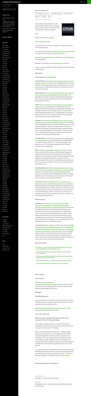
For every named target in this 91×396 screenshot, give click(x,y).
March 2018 (5, 93)
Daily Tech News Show (41, 10)
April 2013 (4, 209)
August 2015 (5, 154)
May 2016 (4, 136)
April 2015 (4, 162)
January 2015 (5, 168)
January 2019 (5, 73)
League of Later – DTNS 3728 (8, 28)
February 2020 (5, 47)
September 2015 (6, 152)
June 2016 (4, 134)
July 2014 (4, 179)
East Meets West (6, 227)
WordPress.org (5, 250)
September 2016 (6, 128)
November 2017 (6, 101)
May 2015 (4, 160)
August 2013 (5, 201)
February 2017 (5, 118)
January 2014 (5, 191)
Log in (3, 244)
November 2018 (6, 77)
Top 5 (3, 235)
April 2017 (4, 114)
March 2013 (5, 211)
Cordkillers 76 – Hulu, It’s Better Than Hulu (54, 377)
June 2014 (4, 181)
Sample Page (83, 1)
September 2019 (6, 57)
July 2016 (4, 132)
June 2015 (4, 158)
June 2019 (4, 63)
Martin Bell (69, 57)
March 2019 (5, 69)
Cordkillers (4, 221)
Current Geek (5, 223)
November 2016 (6, 124)
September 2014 (6, 176)
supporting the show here (63, 51)
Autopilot (4, 219)
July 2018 (4, 85)
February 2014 (5, 189)
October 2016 (5, 126)
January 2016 (5, 144)
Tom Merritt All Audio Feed (11, 2)
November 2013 (6, 195)
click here (51, 37)
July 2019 (4, 61)
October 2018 (5, 79)
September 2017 (6, 104)
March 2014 (5, 187)
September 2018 (6, 81)
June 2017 (4, 110)
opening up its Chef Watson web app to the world (53, 150)
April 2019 (4, 67)
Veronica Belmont (50, 77)
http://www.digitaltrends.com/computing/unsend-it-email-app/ (52, 263)
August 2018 (5, 83)
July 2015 (4, 156)
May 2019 (4, 65)
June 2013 (4, 205)
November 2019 (6, 53)
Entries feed (5, 246)
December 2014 (6, 170)
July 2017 (4, 108)
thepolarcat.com (57, 63)
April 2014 (4, 185)
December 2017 (6, 99)
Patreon (56, 53)
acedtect (47, 19)
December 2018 (6, 75)
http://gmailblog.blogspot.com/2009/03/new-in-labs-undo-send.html (53, 260)
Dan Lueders (46, 57)
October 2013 (5, 197)
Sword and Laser (6, 233)
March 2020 (5, 45)
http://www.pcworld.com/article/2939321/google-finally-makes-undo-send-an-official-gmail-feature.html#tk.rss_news (54, 248)
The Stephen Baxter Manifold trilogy (45, 284)
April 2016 (4, 138)
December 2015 (6, 146)
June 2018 (4, 87)
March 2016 (5, 140)
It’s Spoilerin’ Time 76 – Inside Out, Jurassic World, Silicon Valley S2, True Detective (54, 384)
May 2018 (4, 89)
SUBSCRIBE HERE (44, 41)
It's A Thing (4, 231)
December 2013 (6, 193)
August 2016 (5, 130)
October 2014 (5, 174)
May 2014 (4, 183)
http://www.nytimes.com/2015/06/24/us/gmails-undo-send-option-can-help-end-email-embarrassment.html (54, 256)
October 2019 (5, 55)
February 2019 (5, 71)
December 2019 (6, 51)
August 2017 (5, 106)
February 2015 (5, 166)
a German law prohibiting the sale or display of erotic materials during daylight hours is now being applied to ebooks (54, 170)
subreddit (41, 69)
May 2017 (4, 112)
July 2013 (4, 203)
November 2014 (6, 172)
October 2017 (5, 102)
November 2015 (6, 148)
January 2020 (5, 49)
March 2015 (5, 164)
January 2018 (5, 97)
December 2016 (6, 122)
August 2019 (5, 59)
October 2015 (5, 150)
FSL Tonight (5, 229)
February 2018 (5, 95)
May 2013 (4, 207)
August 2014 (5, 178)
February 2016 (5, 142)
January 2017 (5, 120)
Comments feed (6, 248)
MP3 (36, 33)
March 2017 (5, 116)
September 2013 (6, 199)
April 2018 (4, 91)
